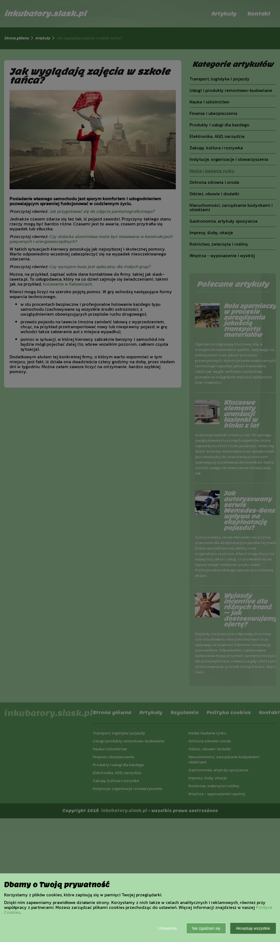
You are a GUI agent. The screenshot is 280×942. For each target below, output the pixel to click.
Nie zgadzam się (206, 928)
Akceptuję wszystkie (253, 928)
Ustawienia (167, 928)
